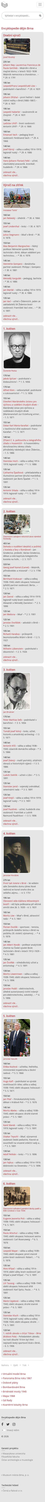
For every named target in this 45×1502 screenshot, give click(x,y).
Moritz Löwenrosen (12, 973)
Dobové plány (9, 1382)
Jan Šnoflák (8, 962)
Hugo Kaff (8, 1081)
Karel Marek (9, 1125)
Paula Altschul (10, 1233)
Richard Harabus (11, 634)
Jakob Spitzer (9, 378)
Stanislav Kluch (10, 1315)
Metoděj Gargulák (12, 278)
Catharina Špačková (13, 472)
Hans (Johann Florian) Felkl (16, 160)
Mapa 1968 (8, 1396)
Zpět (15, 1365)
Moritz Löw (8, 915)
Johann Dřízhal (10, 97)
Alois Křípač (9, 1268)
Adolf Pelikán (9, 1154)
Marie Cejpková (10, 1301)
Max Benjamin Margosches (16, 246)
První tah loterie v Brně (14, 883)
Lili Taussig (8, 1283)
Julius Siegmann (11, 234)
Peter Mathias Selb (12, 719)
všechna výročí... (11, 175)
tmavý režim (13, 1430)
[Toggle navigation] (40, 4)
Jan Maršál (8, 289)
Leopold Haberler (11, 111)
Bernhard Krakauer (12, 578)
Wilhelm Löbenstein (13, 648)
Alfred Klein (9, 390)
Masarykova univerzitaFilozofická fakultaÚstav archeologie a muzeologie (17, 1456)
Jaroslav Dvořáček (12, 622)
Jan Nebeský (9, 218)
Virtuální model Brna (13, 1373)
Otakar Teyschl (10, 1136)
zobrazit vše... (10, 172)
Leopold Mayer (10, 1250)
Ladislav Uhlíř (10, 123)
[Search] (22, 15)
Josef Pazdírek (10, 809)
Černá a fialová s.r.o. (11, 1490)
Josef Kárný (8, 149)
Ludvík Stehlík (10, 775)
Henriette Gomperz (12, 263)
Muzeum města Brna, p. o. (15, 1475)
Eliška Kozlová (10, 1066)
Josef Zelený (9, 760)
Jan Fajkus (8, 1162)
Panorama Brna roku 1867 (16, 1378)
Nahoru (5, 1365)
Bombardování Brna (13, 1387)
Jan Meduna (9, 614)
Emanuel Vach (10, 134)
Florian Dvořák (10, 927)
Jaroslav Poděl (10, 988)
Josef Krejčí (8, 797)
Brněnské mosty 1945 (14, 1391)
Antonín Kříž (9, 745)
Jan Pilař (7, 1099)
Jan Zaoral (8, 596)
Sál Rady (6, 1400)
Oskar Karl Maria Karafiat (15, 425)
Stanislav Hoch (10, 461)
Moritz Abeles (10, 1110)
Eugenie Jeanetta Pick (14, 1218)
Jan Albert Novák (11, 944)
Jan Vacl (7, 301)
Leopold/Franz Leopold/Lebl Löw (19, 85)
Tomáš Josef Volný (12, 731)
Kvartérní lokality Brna (14, 1404)
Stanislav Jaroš (10, 786)
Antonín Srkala (10, 490)
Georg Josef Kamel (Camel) (16, 567)
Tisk (24, 1365)
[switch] (3, 1430)
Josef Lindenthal (11, 226)
